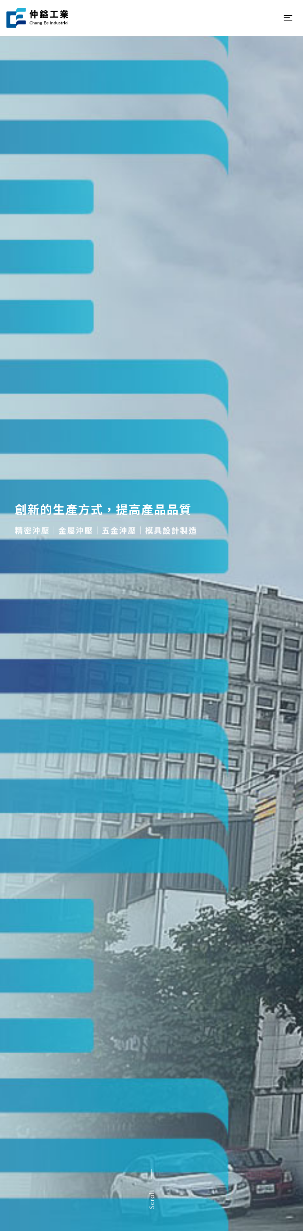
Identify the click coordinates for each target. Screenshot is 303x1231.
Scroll (151, 1199)
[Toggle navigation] (288, 18)
